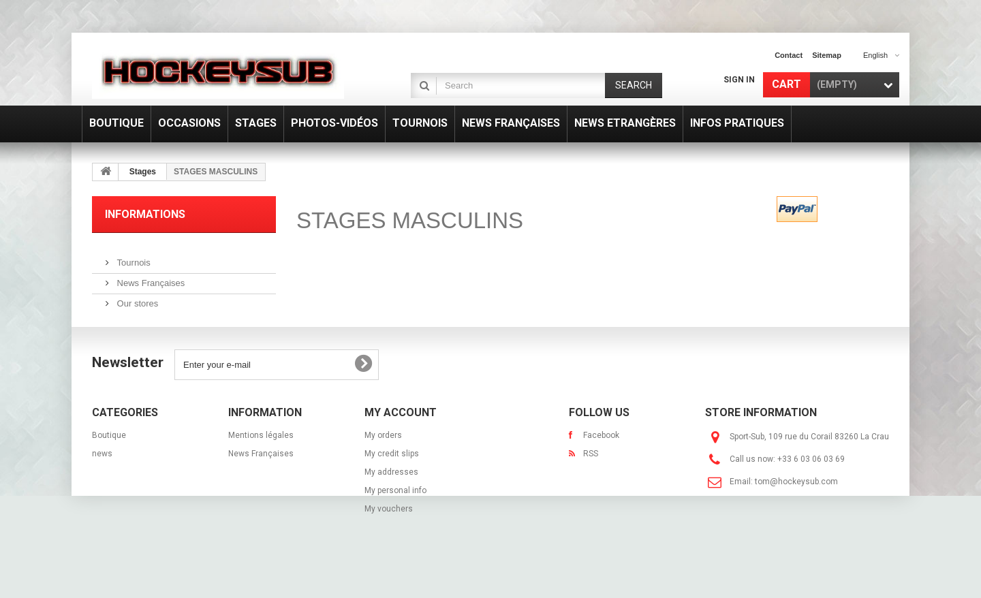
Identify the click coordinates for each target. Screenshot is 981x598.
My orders (383, 457)
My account (400, 434)
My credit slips (391, 476)
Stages (142, 171)
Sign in (739, 79)
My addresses (391, 494)
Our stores (136, 298)
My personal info (395, 513)
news (102, 476)
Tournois (132, 257)
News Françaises (149, 277)
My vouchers (388, 531)
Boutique (109, 457)
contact (789, 55)
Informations (145, 214)
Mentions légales (261, 457)
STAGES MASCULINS (409, 220)
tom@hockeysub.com (796, 504)
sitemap (826, 55)
